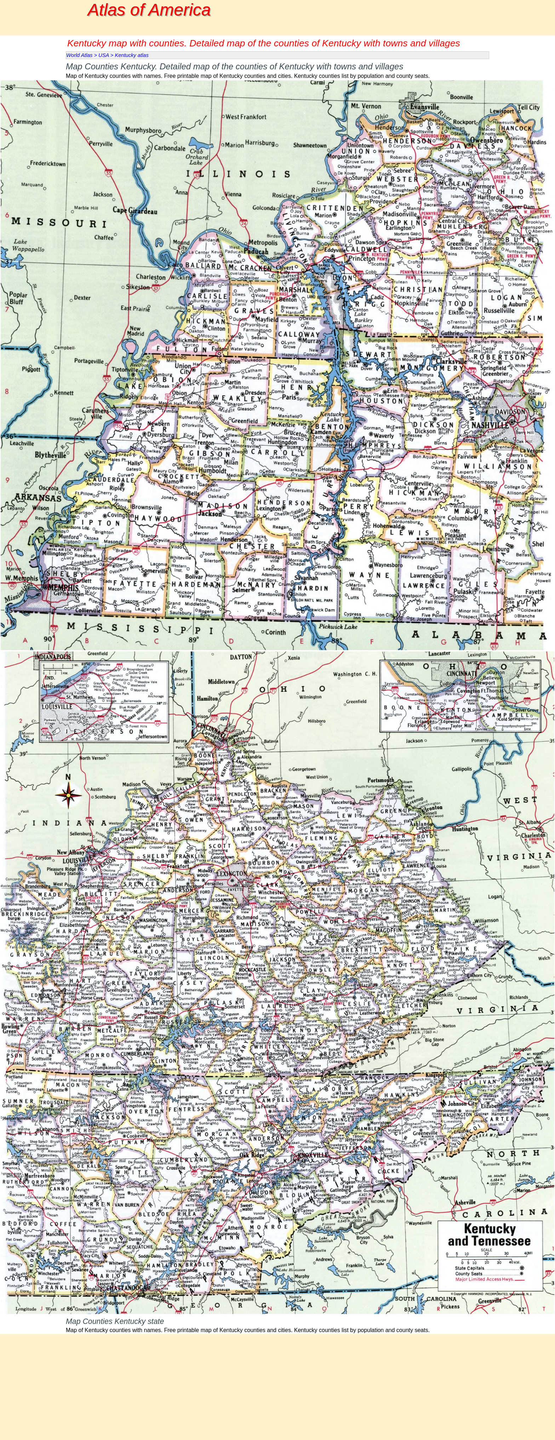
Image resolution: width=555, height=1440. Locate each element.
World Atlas (79, 55)
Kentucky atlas (131, 55)
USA (103, 55)
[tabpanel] (277, 69)
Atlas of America (149, 9)
